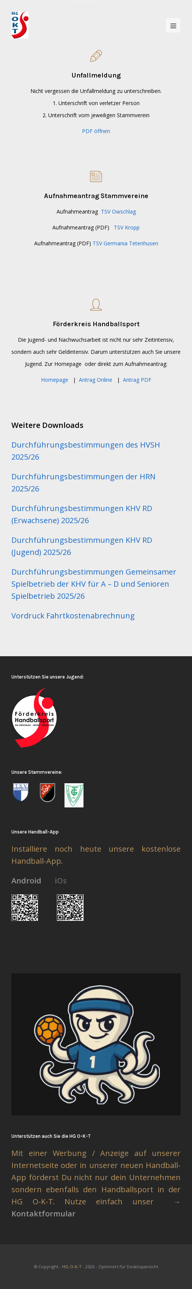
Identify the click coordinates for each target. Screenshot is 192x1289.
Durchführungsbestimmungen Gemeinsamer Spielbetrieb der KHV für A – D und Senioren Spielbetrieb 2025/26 (93, 584)
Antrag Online (95, 379)
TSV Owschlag (118, 211)
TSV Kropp (127, 227)
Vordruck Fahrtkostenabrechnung (73, 615)
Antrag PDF (137, 379)
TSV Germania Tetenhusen (125, 243)
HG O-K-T (72, 1266)
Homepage (54, 379)
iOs (61, 880)
